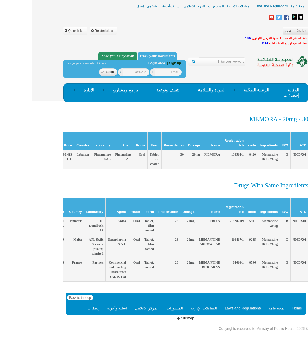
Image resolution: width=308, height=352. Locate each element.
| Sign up (142, 63)
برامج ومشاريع (93, 90)
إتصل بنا (106, 6)
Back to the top (48, 298)
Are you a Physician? (85, 56)
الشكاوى (121, 6)
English (269, 30)
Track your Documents (125, 56)
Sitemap (154, 318)
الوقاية (261, 90)
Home (265, 308)
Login (75, 72)
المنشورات (184, 6)
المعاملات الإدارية (207, 6)
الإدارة (57, 90)
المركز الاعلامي (163, 6)
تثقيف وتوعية (136, 90)
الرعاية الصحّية (224, 90)
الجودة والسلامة (180, 90)
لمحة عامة (266, 6)
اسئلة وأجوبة (139, 6)
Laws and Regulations (239, 6)
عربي (256, 30)
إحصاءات (259, 95)
